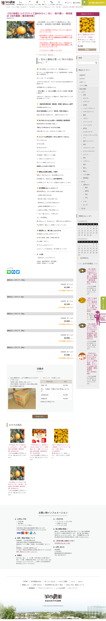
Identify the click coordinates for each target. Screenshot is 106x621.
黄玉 (84, 164)
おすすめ (82, 78)
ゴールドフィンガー (89, 147)
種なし (85, 168)
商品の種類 (82, 89)
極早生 (87, 191)
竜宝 (84, 158)
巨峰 (84, 95)
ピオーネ (85, 98)
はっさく (85, 204)
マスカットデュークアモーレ (90, 136)
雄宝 (84, 144)
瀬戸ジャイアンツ (88, 141)
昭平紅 (85, 128)
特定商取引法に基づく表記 (62, 545)
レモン (85, 201)
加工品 (83, 208)
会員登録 (77, 2)
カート (85, 3)
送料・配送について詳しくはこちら (26, 553)
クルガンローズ (87, 131)
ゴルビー (85, 118)
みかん (83, 181)
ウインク (85, 154)
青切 (86, 187)
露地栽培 (85, 178)
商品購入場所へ (40, 416)
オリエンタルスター (89, 151)
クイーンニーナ (87, 121)
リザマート (86, 161)
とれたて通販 (83, 85)
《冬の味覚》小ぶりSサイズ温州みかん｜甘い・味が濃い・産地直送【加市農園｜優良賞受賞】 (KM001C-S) (92, 276)
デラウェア (86, 101)
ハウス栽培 (86, 174)
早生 (86, 194)
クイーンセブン (87, 125)
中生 (86, 197)
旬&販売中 (82, 75)
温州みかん (86, 184)
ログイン (69, 2)
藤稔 (84, 115)
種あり (85, 171)
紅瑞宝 (85, 105)
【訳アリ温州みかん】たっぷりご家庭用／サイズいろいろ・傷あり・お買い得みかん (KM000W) (92, 304)
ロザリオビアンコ (88, 111)
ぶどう (83, 92)
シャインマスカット (89, 108)
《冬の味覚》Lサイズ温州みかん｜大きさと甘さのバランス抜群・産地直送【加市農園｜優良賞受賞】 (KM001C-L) (92, 331)
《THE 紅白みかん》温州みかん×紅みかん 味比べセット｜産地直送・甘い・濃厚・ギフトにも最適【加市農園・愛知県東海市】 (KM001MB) (39, 450)
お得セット (82, 82)
